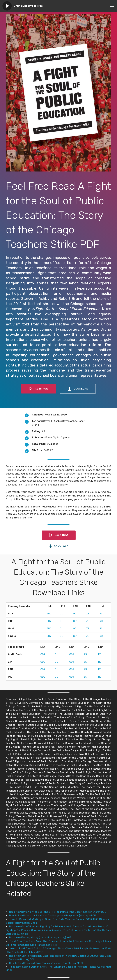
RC (101, 613)
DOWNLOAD (77, 389)
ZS (87, 613)
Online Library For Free (28, 5)
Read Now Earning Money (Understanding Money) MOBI (40, 937)
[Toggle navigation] (112, 5)
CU (61, 613)
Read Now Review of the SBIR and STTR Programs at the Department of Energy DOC (57, 911)
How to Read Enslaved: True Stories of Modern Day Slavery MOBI (46, 963)
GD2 (49, 613)
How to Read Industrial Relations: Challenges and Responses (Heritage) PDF (52, 915)
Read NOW (38, 389)
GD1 (75, 613)
